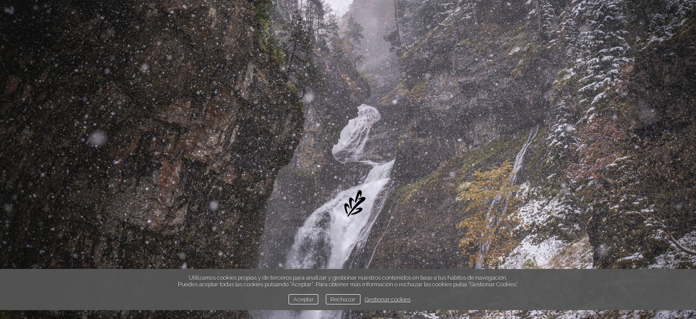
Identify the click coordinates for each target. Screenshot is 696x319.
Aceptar (303, 299)
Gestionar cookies (388, 299)
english (626, 15)
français (661, 15)
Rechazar (343, 299)
